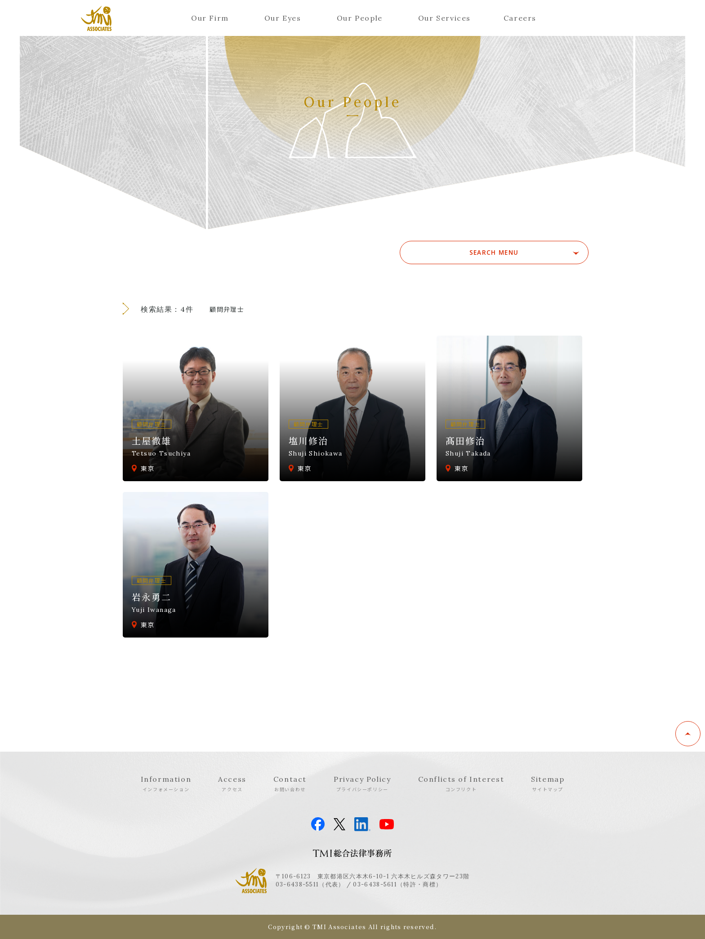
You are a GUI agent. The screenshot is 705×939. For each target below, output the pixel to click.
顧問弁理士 (227, 309)
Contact (290, 784)
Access (232, 784)
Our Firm (210, 17)
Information (166, 784)
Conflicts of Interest (461, 784)
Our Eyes (282, 17)
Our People (360, 17)
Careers (520, 17)
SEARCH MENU (525, 252)
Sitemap (547, 784)
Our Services (444, 17)
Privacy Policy (362, 784)
